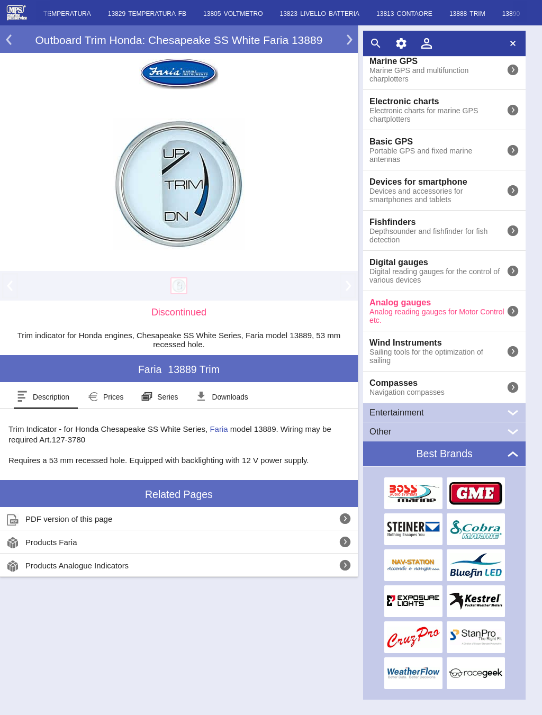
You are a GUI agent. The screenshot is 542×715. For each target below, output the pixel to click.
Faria (219, 428)
